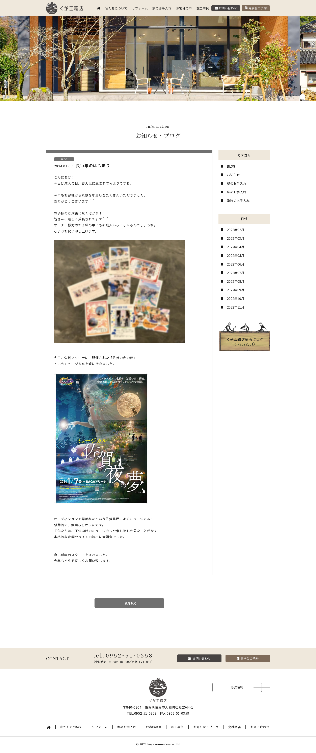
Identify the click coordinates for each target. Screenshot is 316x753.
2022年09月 (235, 289)
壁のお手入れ (236, 183)
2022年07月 (235, 272)
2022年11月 (235, 307)
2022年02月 (235, 229)
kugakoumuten (158, 745)
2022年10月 (235, 298)
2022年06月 (235, 264)
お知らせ (233, 174)
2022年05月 (235, 255)
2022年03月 (235, 238)
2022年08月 (235, 281)
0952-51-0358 (129, 656)
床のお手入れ (236, 191)
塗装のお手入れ (238, 200)
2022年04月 (235, 246)
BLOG (231, 166)
